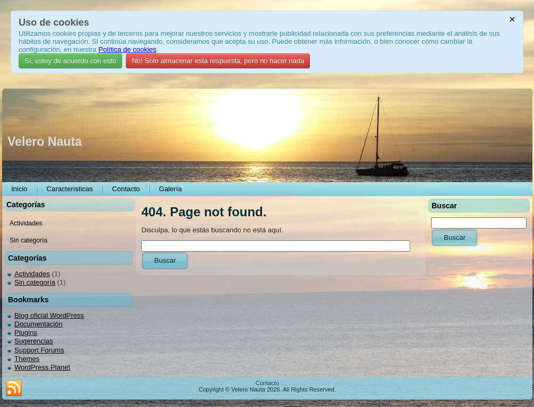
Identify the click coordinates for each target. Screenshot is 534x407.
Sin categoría (34, 282)
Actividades (32, 274)
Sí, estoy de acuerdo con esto (70, 61)
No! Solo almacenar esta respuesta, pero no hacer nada (218, 61)
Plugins (25, 332)
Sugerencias (33, 341)
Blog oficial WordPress (49, 315)
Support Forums (39, 350)
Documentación (38, 324)
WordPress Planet (42, 367)
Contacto (267, 383)
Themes (26, 359)
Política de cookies (127, 49)
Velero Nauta (44, 141)
